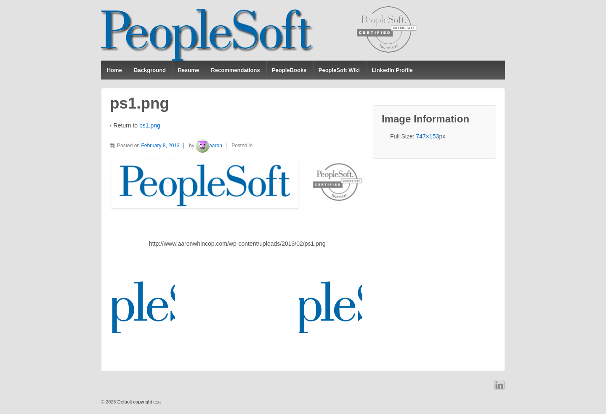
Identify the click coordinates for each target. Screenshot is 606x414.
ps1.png (149, 125)
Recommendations (235, 70)
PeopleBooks (289, 70)
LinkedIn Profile (392, 70)
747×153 (427, 136)
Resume (188, 70)
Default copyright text (138, 401)
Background (150, 70)
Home (114, 70)
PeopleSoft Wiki (339, 70)
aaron (209, 146)
